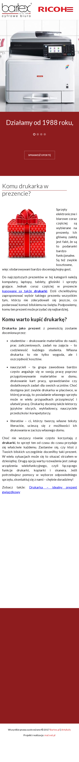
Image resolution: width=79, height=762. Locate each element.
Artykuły (66, 729)
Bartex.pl (55, 729)
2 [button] (38, 134)
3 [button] (41, 134)
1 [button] (34, 134)
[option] (52, 9)
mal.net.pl (49, 735)
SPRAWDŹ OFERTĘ (39, 155)
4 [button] (45, 134)
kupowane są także (24, 291)
